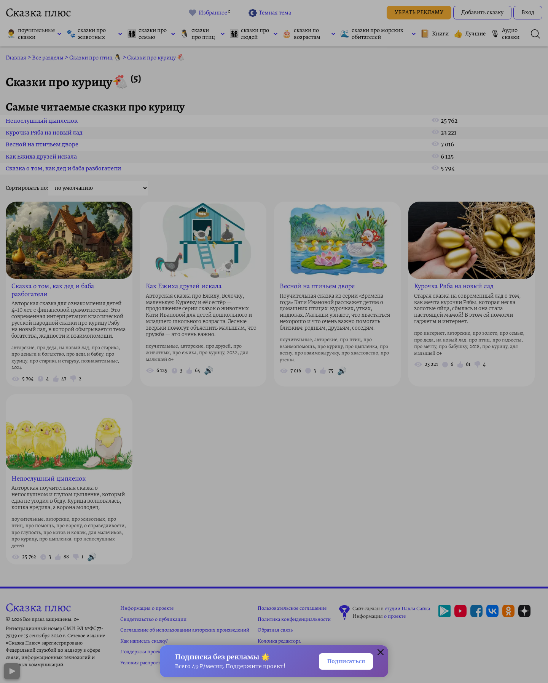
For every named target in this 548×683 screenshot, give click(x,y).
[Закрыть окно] (380, 651)
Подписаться (342, 660)
